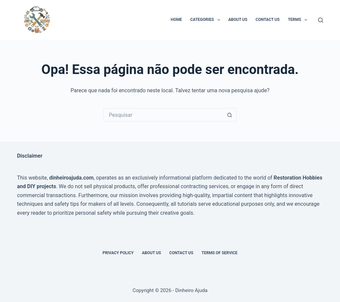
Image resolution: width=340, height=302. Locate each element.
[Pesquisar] (320, 20)
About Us (237, 19)
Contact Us (268, 19)
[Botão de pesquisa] (229, 114)
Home (176, 19)
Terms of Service (219, 253)
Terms (299, 20)
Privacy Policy (118, 253)
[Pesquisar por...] (163, 114)
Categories (206, 20)
